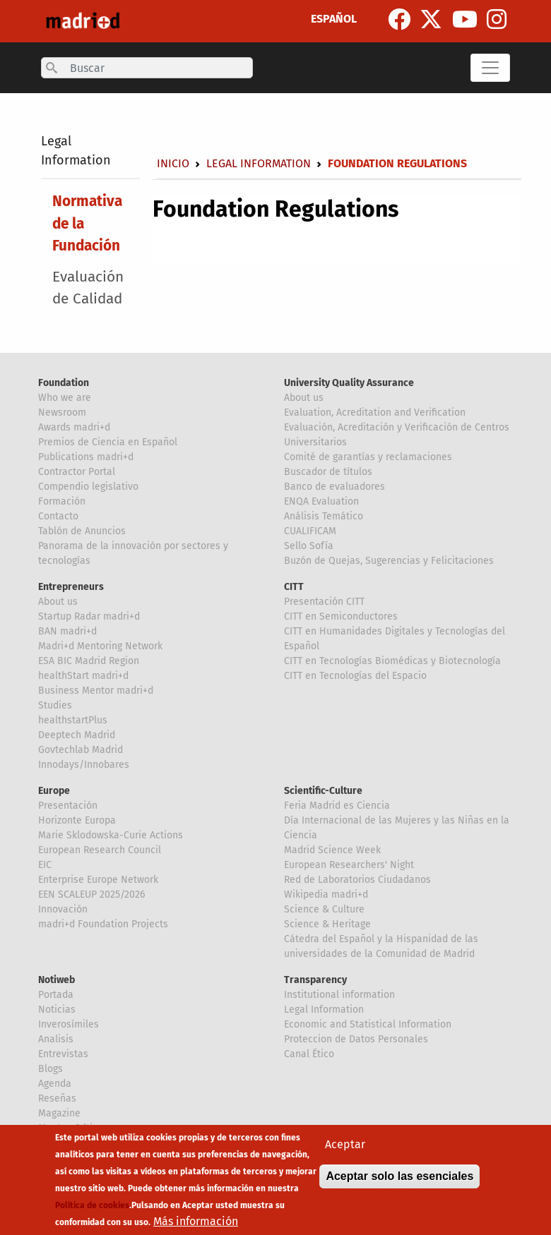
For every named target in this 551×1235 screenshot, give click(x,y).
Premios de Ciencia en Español (107, 442)
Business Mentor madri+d (95, 691)
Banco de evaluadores (334, 487)
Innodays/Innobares (83, 765)
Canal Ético (309, 1054)
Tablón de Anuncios (82, 531)
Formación (61, 501)
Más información (195, 1222)
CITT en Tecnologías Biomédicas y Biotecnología (392, 661)
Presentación (67, 806)
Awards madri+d (74, 427)
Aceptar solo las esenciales (399, 1177)
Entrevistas (63, 1054)
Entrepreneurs (71, 587)
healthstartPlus (72, 720)
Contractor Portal (76, 472)
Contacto (58, 516)
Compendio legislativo (88, 487)
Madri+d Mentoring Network (100, 646)
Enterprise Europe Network (98, 880)
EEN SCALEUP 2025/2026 (91, 894)
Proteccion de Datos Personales (356, 1039)
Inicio (173, 163)
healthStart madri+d (83, 676)
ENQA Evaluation (321, 501)
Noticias (57, 1010)
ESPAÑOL (334, 18)
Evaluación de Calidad (88, 288)
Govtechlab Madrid (80, 750)
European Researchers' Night (349, 865)
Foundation (63, 383)
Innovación (63, 909)
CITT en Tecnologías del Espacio (355, 676)
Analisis (55, 1039)
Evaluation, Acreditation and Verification (375, 412)
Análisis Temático (323, 516)
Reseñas (57, 1098)
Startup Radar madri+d (89, 616)
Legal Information (258, 163)
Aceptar (345, 1145)
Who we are (64, 398)
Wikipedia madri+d (326, 894)
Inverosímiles (68, 1024)
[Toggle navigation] (490, 68)
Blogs (50, 1069)
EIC (45, 865)
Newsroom (62, 412)
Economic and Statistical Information (367, 1024)
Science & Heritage (327, 924)
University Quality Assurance (349, 383)
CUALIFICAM (310, 531)
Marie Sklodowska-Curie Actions (110, 835)
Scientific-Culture (323, 791)
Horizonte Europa (77, 820)
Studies (55, 705)
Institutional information (339, 995)
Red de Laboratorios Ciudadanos (357, 880)
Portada (55, 995)
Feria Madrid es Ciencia (337, 806)
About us (304, 398)
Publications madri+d (86, 457)
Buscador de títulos (328, 472)
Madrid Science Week (332, 850)
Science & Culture (324, 909)
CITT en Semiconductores (341, 616)
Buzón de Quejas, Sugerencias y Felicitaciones (389, 561)
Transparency (315, 980)
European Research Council (99, 850)
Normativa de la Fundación (87, 223)
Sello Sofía (308, 546)
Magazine (59, 1113)
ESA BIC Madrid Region (88, 661)
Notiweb (56, 980)
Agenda (54, 1084)
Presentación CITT (324, 602)
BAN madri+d (67, 631)
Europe (54, 791)
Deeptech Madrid (76, 735)
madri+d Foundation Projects (103, 924)
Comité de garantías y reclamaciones (368, 457)
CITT (294, 587)
